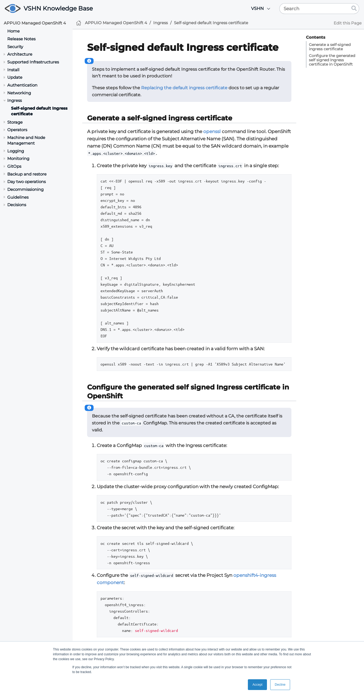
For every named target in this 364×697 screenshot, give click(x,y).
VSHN (257, 8)
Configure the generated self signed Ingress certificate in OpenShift (332, 59)
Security (15, 46)
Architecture (19, 54)
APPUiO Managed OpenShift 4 (35, 23)
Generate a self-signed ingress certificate (330, 46)
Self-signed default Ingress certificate (211, 22)
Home (13, 31)
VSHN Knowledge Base (58, 8)
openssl (212, 131)
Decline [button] (280, 685)
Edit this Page (348, 23)
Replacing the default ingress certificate (184, 87)
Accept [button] (257, 685)
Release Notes (21, 38)
